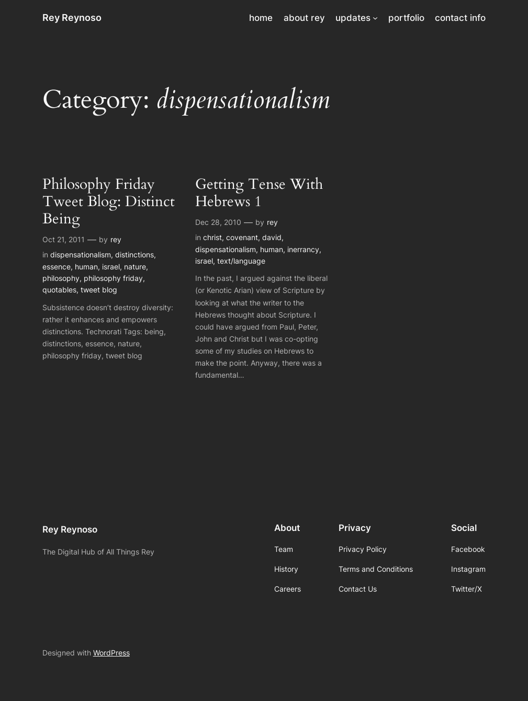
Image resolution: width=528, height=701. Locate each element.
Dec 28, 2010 (218, 222)
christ (212, 237)
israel (111, 266)
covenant (242, 237)
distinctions (134, 254)
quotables (59, 289)
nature (135, 266)
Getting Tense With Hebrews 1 (259, 193)
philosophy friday (113, 278)
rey (115, 239)
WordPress (111, 652)
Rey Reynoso (72, 17)
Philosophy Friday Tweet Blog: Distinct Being (108, 202)
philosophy (61, 278)
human (86, 266)
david (272, 237)
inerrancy (303, 249)
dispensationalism (80, 254)
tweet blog (99, 289)
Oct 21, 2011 (63, 239)
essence (56, 266)
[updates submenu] (375, 17)
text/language (241, 260)
